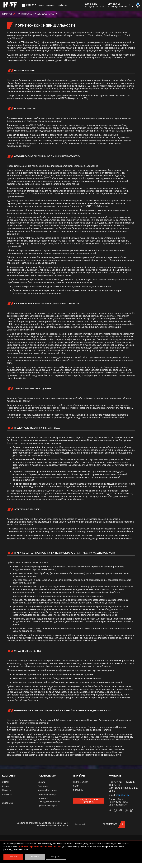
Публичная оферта (47, 805)
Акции (5, 786)
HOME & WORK (80, 782)
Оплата (41, 782)
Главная (7, 13)
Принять (13, 857)
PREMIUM (78, 790)
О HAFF (41, 5)
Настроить (56, 857)
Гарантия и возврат (47, 794)
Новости (6, 790)
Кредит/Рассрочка (47, 790)
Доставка (43, 786)
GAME (76, 786)
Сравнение (7, 803)
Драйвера (62, 5)
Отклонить (35, 857)
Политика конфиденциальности (49, 800)
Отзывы (50, 5)
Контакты (7, 794)
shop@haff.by (122, 795)
